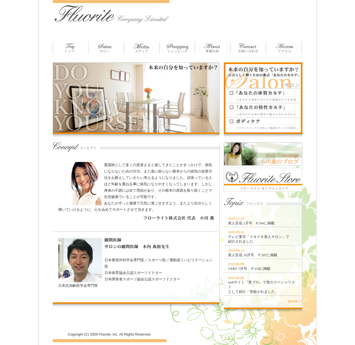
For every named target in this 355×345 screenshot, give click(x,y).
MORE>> (295, 301)
